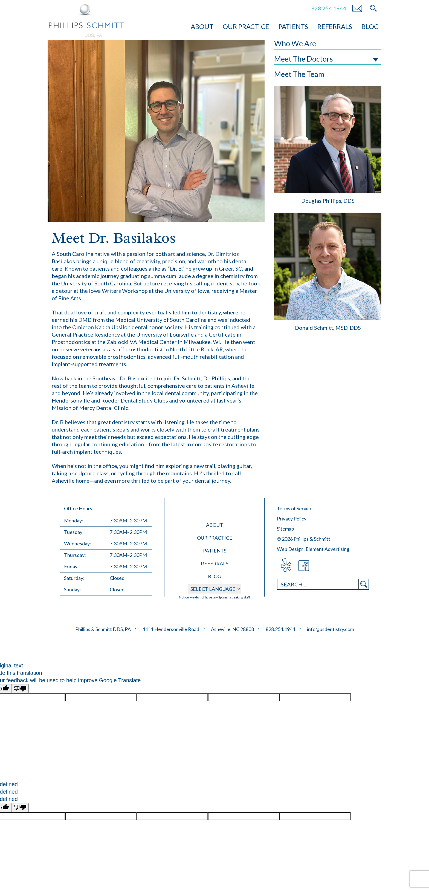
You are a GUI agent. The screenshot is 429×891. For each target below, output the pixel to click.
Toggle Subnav (375, 59)
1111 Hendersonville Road (171, 629)
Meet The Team (299, 74)
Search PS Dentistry (373, 8)
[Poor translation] (20, 688)
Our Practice (246, 26)
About (202, 26)
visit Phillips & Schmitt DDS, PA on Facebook (304, 566)
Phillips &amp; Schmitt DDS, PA (87, 21)
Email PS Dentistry (357, 8)
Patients (293, 26)
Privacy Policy (291, 519)
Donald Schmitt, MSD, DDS (328, 327)
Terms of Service (294, 508)
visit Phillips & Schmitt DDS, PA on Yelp (286, 566)
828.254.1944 (328, 8)
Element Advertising (327, 549)
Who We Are (295, 43)
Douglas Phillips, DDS (328, 200)
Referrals (334, 26)
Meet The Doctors (303, 58)
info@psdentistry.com (330, 629)
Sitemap (285, 529)
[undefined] (20, 807)
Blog (370, 26)
